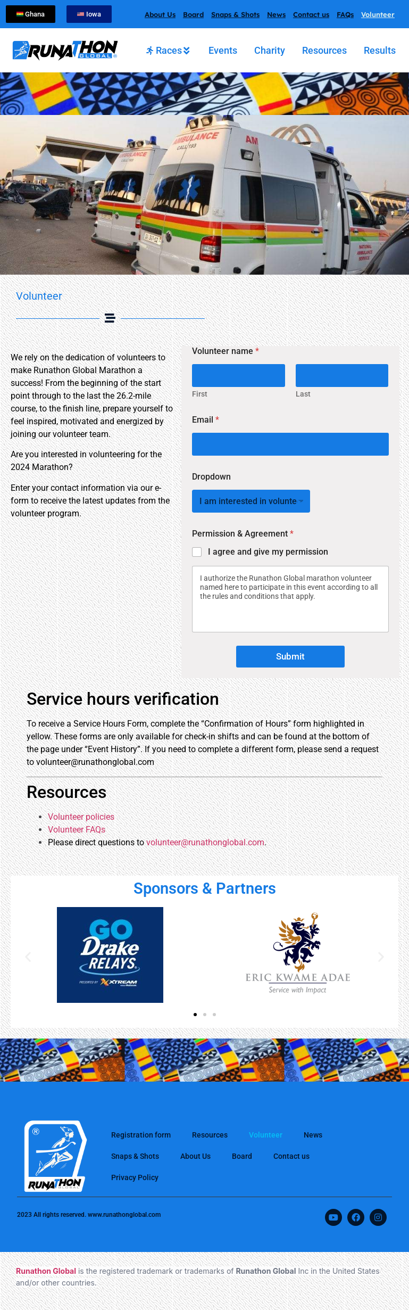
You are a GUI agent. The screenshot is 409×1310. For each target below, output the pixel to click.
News (276, 14)
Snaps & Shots (235, 14)
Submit (290, 656)
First (199, 394)
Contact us (311, 14)
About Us (160, 14)
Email (205, 420)
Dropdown (211, 477)
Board (193, 14)
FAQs (345, 14)
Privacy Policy (134, 1177)
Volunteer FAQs (76, 830)
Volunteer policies (81, 817)
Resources (210, 1135)
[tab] (169, 50)
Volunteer (378, 14)
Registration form (141, 1135)
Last (303, 394)
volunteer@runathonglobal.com (205, 842)
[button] (28, 956)
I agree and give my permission (268, 552)
